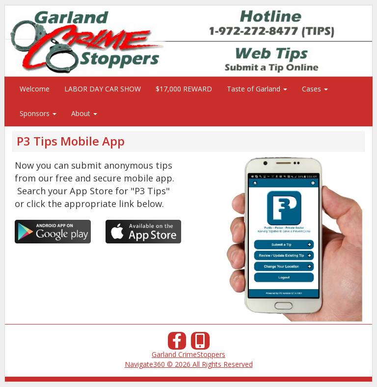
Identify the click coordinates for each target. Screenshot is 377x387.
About (84, 113)
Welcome (35, 88)
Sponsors (38, 113)
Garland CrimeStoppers (188, 354)
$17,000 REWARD (184, 88)
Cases (315, 88)
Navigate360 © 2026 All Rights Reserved (189, 364)
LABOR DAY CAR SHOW (102, 88)
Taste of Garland (257, 88)
